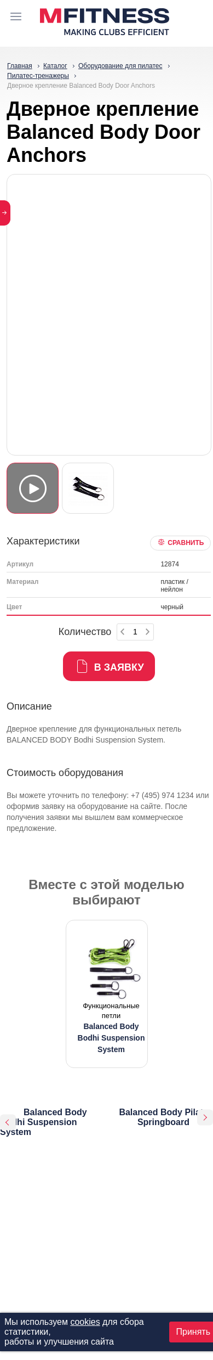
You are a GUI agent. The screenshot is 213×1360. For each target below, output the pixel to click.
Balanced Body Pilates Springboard (166, 1117)
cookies (85, 1322)
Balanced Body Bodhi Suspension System (43, 1122)
